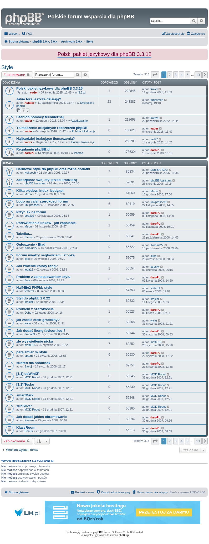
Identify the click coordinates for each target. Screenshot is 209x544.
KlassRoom (25, 427)
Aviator (29, 102)
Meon (28, 194)
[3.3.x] (81, 92)
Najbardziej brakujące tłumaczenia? (45, 139)
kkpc (27, 258)
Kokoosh (30, 172)
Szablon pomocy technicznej (40, 117)
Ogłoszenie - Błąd (30, 244)
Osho (27, 312)
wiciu (27, 323)
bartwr (154, 117)
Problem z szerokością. (35, 309)
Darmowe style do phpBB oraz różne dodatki (53, 169)
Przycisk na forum (31, 212)
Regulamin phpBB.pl (33, 149)
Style (7, 67)
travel (153, 89)
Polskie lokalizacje (83, 131)
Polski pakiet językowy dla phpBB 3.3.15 (49, 88)
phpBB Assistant (34, 183)
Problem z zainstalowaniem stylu (43, 277)
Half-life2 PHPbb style (34, 287)
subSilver (24, 406)
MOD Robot (32, 377)
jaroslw (154, 266)
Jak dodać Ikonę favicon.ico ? (40, 331)
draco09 (29, 334)
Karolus (29, 420)
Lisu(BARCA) (158, 169)
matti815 (29, 344)
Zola (27, 280)
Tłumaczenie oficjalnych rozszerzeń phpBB (51, 128)
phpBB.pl (124, 535)
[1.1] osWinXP (27, 374)
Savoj (28, 366)
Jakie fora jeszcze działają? (38, 99)
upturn (28, 355)
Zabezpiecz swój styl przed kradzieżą (46, 180)
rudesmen (156, 99)
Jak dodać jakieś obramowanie (41, 417)
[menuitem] (27, 33)
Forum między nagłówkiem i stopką (45, 255)
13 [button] (198, 74)
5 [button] (187, 74)
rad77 (154, 139)
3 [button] (176, 74)
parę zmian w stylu (31, 352)
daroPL (29, 152)
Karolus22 (31, 248)
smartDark (24, 395)
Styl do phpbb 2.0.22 (33, 298)
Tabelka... (24, 234)
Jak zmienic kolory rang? (37, 266)
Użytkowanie (79, 120)
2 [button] (170, 74)
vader (34, 92)
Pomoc (78, 152)
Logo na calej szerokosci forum (42, 201)
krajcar (28, 301)
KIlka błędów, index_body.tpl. (40, 191)
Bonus (28, 431)
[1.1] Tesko (25, 384)
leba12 (28, 269)
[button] (155, 74)
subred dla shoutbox (33, 363)
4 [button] (181, 74)
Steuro (28, 237)
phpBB (97, 532)
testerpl (29, 291)
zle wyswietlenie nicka (34, 341)
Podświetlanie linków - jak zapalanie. (46, 223)
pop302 (29, 215)
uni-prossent (32, 204)
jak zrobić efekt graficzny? (38, 320)
